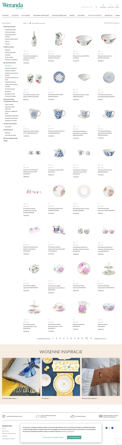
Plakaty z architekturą (11, 59)
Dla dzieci (81, 15)
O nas (4, 428)
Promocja (108, 15)
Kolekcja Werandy (10, 29)
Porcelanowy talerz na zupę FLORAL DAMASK (81, 209)
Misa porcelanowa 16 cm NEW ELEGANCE (105, 171)
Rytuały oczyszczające (11, 117)
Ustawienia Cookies (8, 438)
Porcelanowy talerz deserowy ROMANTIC (79, 286)
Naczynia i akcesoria (11, 67)
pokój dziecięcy (8, 129)
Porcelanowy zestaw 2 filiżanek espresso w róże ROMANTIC (55, 326)
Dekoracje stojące (10, 31)
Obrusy (7, 41)
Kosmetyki (8, 126)
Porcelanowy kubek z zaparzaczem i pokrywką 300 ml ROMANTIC (56, 249)
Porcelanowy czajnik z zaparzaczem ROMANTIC (30, 286)
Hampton (8, 54)
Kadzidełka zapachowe (11, 115)
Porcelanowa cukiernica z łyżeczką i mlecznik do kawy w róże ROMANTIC (106, 249)
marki (117, 15)
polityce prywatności (69, 431)
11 (91, 338)
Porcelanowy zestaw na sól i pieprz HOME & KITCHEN (31, 95)
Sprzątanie (8, 90)
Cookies (4, 436)
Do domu (15, 15)
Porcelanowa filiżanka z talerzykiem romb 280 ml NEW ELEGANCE (80, 133)
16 (28, 23)
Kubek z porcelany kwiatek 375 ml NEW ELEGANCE (31, 132)
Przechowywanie (10, 88)
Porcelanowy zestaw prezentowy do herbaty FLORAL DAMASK (30, 210)
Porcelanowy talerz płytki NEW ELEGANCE (55, 95)
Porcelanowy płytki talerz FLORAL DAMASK (55, 209)
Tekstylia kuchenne (10, 81)
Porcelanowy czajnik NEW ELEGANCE (55, 171)
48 (32, 23)
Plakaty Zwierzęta (10, 51)
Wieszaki (7, 132)
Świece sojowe (9, 103)
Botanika (7, 49)
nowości (5, 15)
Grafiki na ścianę (9, 46)
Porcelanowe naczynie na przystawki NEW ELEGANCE (106, 95)
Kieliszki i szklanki (10, 70)
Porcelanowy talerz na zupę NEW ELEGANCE (81, 95)
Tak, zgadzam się (74, 437)
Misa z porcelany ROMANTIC (103, 325)
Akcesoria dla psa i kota (11, 137)
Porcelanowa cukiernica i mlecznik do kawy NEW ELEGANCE (80, 172)
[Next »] (100, 338)
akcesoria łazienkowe (10, 123)
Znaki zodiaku (9, 56)
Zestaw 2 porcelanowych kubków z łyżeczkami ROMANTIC (30, 249)
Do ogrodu (26, 15)
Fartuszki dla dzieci (10, 134)
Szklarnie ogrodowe (41, 15)
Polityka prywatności (9, 433)
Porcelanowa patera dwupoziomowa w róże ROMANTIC (30, 326)
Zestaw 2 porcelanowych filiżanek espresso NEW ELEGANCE (30, 171)
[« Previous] (43, 338)
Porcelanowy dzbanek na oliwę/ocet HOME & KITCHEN (30, 58)
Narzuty (7, 43)
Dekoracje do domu (9, 26)
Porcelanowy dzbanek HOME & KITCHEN (54, 57)
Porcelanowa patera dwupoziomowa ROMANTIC (106, 286)
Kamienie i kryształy (11, 120)
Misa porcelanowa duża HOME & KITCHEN (104, 57)
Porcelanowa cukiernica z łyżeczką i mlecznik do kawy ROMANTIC (81, 249)
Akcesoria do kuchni (10, 62)
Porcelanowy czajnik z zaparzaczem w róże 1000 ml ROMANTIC (56, 287)
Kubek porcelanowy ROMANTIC (79, 325)
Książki (72, 15)
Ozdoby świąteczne (59, 15)
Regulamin (5, 430)
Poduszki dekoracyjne (11, 38)
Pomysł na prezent (95, 15)
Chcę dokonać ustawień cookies (53, 437)
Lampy (6, 140)
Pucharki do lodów (10, 95)
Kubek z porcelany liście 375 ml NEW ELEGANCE (56, 132)
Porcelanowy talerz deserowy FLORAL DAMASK (106, 209)
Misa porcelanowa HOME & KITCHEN (81, 57)
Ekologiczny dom (10, 93)
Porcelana (8, 65)
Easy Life (26, 53)
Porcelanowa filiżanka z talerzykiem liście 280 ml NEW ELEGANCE (105, 133)
